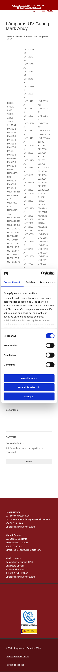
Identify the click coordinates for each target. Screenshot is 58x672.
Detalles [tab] (30, 282)
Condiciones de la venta (17, 656)
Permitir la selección (29, 387)
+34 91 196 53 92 (14, 546)
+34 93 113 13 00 (21, 6)
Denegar (29, 396)
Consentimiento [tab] (12, 282)
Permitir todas (29, 378)
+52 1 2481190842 (19, 573)
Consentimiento (15, 443)
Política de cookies (15, 665)
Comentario (12, 410)
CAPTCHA (11, 437)
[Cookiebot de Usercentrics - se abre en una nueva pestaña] (41, 274)
